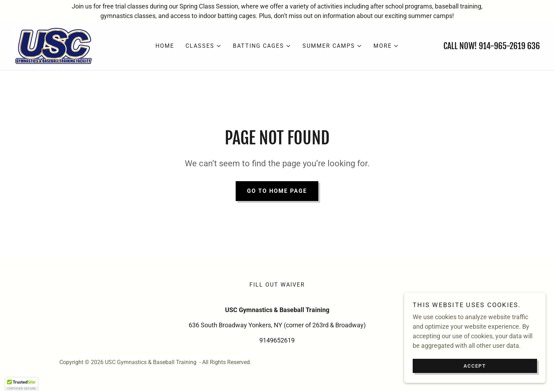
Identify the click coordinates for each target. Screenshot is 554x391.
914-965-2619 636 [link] (509, 46)
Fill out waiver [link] (277, 284)
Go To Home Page (277, 191)
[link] (53, 45)
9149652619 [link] (277, 340)
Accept (475, 365)
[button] (203, 46)
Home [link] (164, 45)
